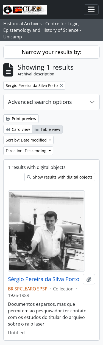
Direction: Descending (27, 150)
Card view (18, 129)
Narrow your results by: (51, 52)
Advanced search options (40, 102)
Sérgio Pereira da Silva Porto (43, 279)
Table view (47, 129)
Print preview (21, 118)
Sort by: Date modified (27, 140)
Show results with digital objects (60, 177)
